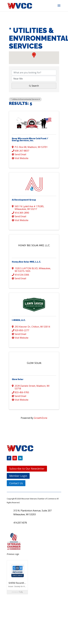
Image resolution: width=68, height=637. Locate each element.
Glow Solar (17, 379)
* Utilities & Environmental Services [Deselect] (25, 99)
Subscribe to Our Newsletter (26, 468)
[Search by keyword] (34, 72)
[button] (59, 7)
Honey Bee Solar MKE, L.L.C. (26, 262)
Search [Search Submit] (34, 85)
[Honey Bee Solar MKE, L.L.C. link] (34, 245)
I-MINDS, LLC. (19, 320)
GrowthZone (40, 417)
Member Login (18, 476)
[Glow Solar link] (34, 363)
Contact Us (16, 483)
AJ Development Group (24, 200)
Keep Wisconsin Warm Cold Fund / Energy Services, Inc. (30, 139)
